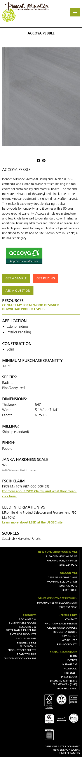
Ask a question (17, 291)
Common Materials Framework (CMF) (63, 682)
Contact (71, 619)
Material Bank (66, 688)
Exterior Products (23, 634)
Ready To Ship (26, 654)
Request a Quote (65, 631)
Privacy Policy (67, 644)
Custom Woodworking (20, 658)
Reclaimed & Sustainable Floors (22, 621)
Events (72, 660)
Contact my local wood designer (30, 305)
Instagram (69, 664)
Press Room (69, 676)
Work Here (69, 640)
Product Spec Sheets (22, 650)
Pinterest (70, 672)
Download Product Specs (23, 309)
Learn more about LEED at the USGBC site (32, 522)
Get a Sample (16, 278)
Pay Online (69, 636)
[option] (41, 96)
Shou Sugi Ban (26, 638)
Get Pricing (46, 278)
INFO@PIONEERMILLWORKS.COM (57, 602)
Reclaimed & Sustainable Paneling (21, 628)
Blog (73, 656)
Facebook (70, 668)
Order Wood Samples (62, 627)
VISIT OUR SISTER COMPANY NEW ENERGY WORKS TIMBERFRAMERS (62, 750)
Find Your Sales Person (61, 623)
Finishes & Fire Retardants (26, 644)
